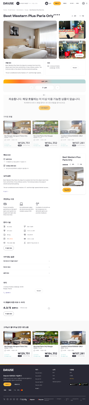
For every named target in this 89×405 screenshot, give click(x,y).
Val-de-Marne (19, 10)
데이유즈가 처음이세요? (26, 261)
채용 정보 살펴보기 (57, 381)
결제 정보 (26, 273)
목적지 (64, 3)
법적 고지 (67, 399)
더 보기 (6, 191)
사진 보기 (79, 55)
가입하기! (7, 384)
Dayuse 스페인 (38, 385)
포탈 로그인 (17, 384)
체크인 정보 (26, 267)
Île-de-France (11, 10)
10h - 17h (16, 342)
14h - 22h (25, 342)
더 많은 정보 (8, 248)
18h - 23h (73, 342)
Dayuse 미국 (38, 379)
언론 (54, 378)
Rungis (26, 10)
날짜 (44, 88)
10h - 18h (37, 342)
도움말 (71, 375)
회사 (54, 372)
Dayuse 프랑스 (38, 373)
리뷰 (54, 375)
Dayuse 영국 (38, 376)
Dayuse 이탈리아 (39, 382)
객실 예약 (67, 190)
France (5, 10)
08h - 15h (8, 342)
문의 (71, 372)
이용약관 (83, 399)
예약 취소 (72, 378)
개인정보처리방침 (75, 399)
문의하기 (7, 292)
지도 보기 (75, 67)
